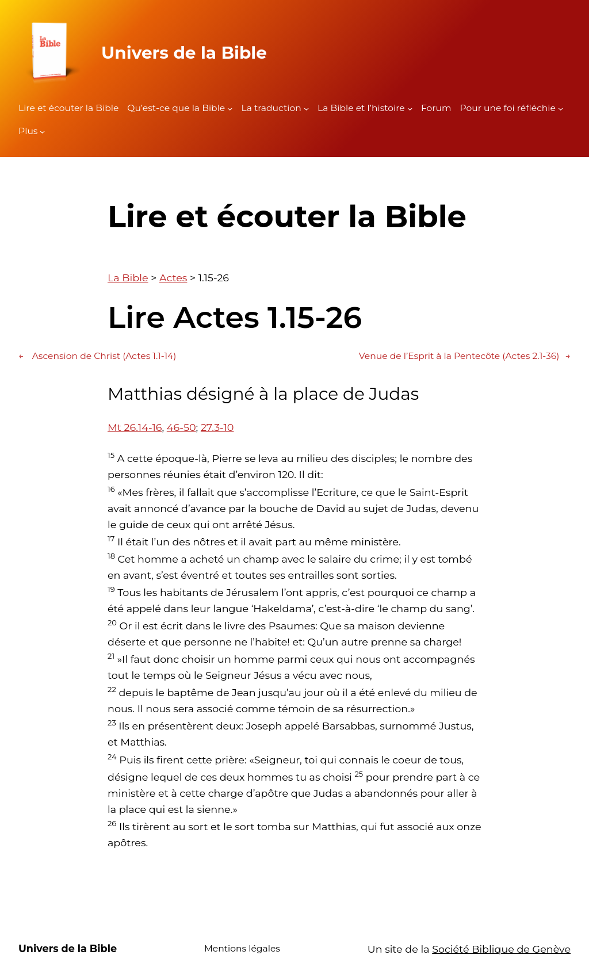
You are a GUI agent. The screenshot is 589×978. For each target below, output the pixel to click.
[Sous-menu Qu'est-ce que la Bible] (229, 108)
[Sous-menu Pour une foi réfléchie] (560, 108)
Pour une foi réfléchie (508, 107)
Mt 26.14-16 (135, 427)
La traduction (271, 107)
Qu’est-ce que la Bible (176, 107)
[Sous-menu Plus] (42, 131)
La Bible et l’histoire (361, 107)
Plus (27, 130)
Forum (436, 107)
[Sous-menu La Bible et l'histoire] (409, 108)
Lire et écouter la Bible (68, 107)
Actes (173, 278)
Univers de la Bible (184, 52)
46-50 (181, 427)
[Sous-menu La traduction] (306, 108)
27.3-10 (217, 427)
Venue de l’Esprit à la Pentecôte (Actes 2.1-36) (465, 356)
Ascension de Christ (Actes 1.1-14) (97, 356)
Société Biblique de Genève (501, 949)
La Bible (128, 278)
